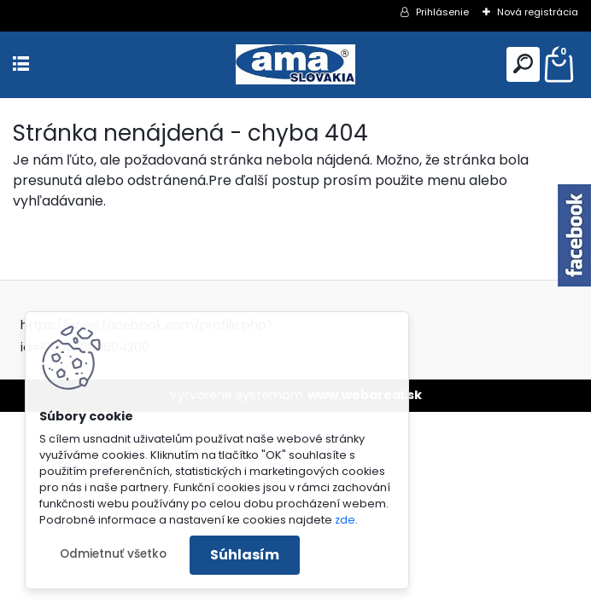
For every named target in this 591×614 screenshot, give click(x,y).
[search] (523, 63)
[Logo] (295, 64)
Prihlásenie (442, 12)
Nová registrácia (537, 12)
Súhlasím (244, 555)
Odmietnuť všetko (113, 554)
